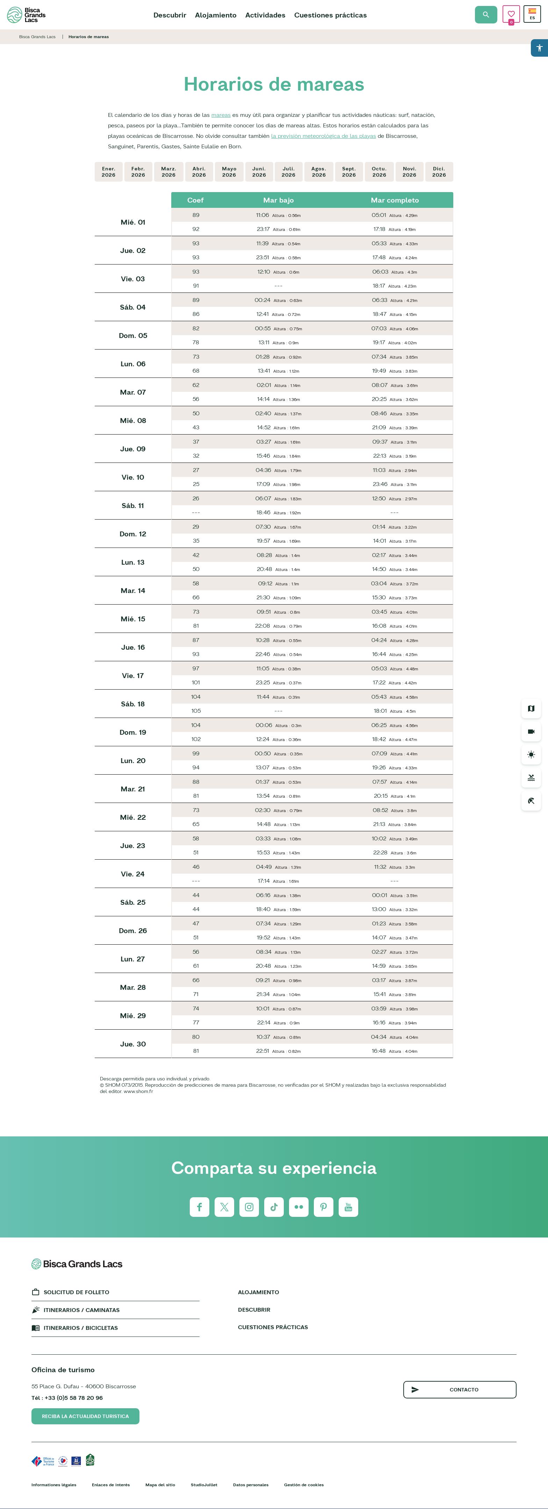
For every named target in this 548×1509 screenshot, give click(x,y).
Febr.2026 (138, 171)
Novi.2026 (410, 171)
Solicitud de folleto (76, 1292)
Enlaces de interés (111, 1484)
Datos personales (250, 1484)
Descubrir (169, 14)
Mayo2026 (229, 171)
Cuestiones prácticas (330, 14)
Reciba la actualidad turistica (85, 1416)
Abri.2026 (199, 171)
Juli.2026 (289, 171)
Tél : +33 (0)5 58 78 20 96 (67, 1397)
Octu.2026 (379, 171)
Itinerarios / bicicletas (81, 1327)
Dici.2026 (439, 171)
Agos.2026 (318, 171)
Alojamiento (216, 14)
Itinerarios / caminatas (82, 1309)
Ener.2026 (109, 171)
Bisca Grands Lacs (37, 36)
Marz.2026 (168, 171)
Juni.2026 (259, 171)
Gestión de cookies (304, 1484)
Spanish (532, 11)
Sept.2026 (349, 171)
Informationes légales (53, 1484)
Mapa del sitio (160, 1484)
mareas (221, 114)
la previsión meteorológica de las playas (323, 135)
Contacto (464, 1390)
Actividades (265, 14)
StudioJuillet (204, 1484)
